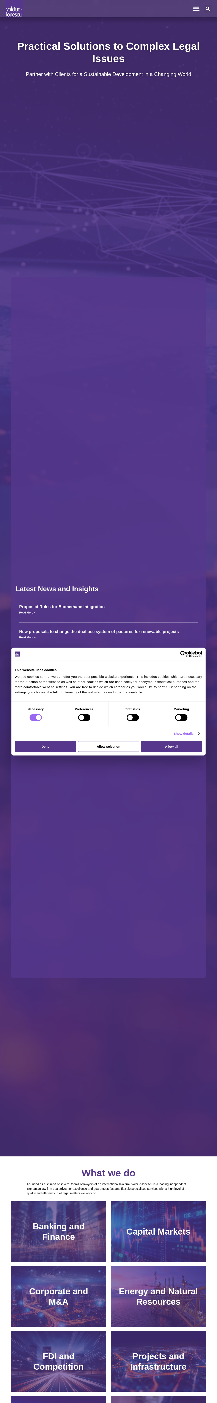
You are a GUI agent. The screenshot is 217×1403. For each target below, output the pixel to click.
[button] (208, 9)
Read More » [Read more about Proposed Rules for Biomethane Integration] (27, 612)
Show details (184, 733)
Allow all (171, 746)
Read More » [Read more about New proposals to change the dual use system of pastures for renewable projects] (27, 637)
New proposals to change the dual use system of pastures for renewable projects (99, 631)
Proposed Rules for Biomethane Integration (62, 606)
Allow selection (108, 746)
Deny (45, 746)
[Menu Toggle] (196, 8)
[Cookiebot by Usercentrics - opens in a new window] (183, 654)
